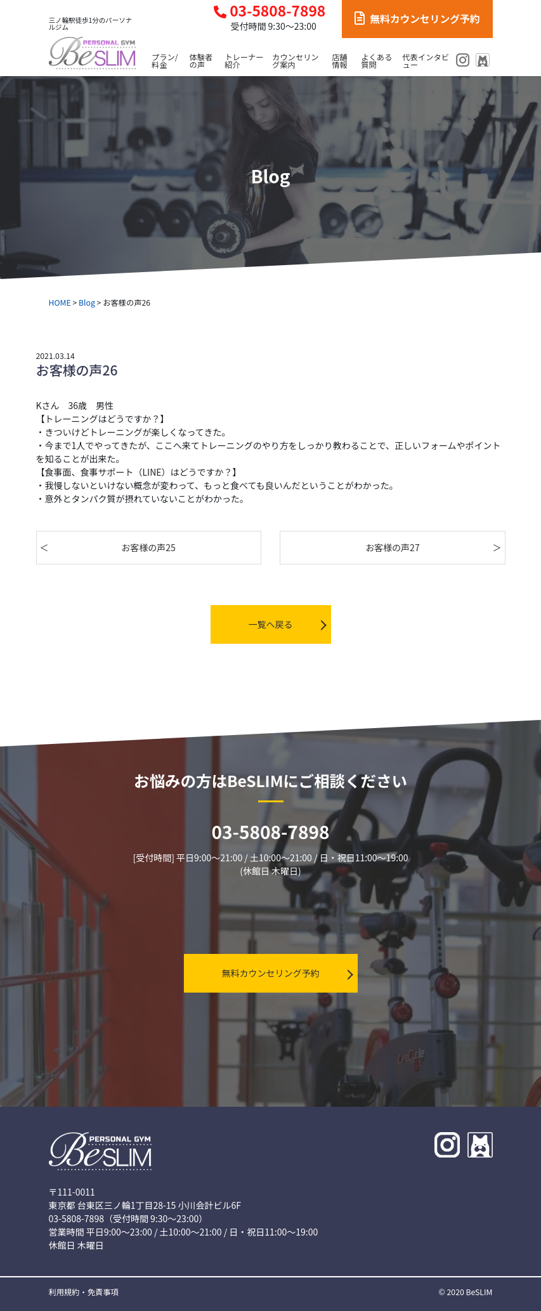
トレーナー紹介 (244, 61)
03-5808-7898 (269, 11)
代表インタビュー (426, 61)
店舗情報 (340, 61)
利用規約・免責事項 (84, 1292)
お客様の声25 (148, 547)
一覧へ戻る (271, 624)
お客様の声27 (392, 547)
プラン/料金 (165, 61)
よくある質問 (376, 61)
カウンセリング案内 (295, 61)
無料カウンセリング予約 (417, 18)
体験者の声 (201, 61)
